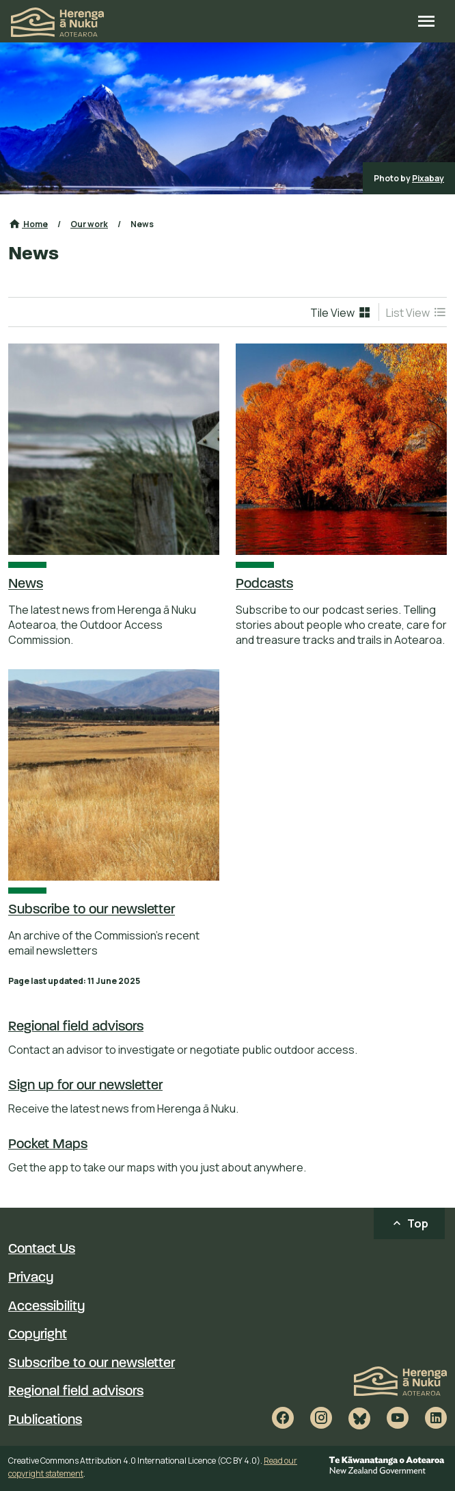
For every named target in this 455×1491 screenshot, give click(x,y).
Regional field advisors (75, 1027)
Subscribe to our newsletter (91, 1364)
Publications (45, 1420)
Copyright (37, 1335)
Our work (89, 224)
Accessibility (46, 1307)
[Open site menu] (426, 22)
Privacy (30, 1278)
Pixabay (428, 178)
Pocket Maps (47, 1145)
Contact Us (41, 1249)
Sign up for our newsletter (85, 1086)
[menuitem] (341, 312)
